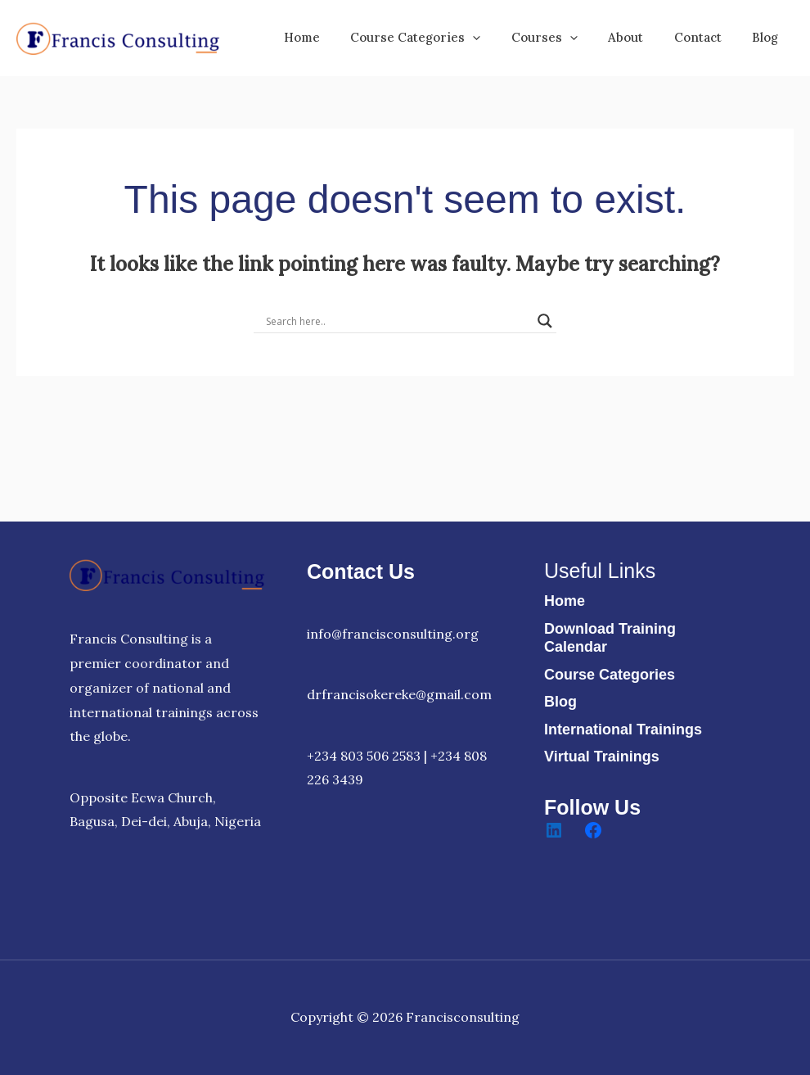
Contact (707, 37)
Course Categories (609, 674)
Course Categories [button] (443, 37)
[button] (500, 37)
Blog (768, 37)
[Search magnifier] (544, 320)
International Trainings (623, 729)
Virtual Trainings (601, 756)
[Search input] (397, 320)
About (641, 37)
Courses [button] (566, 37)
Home (335, 37)
